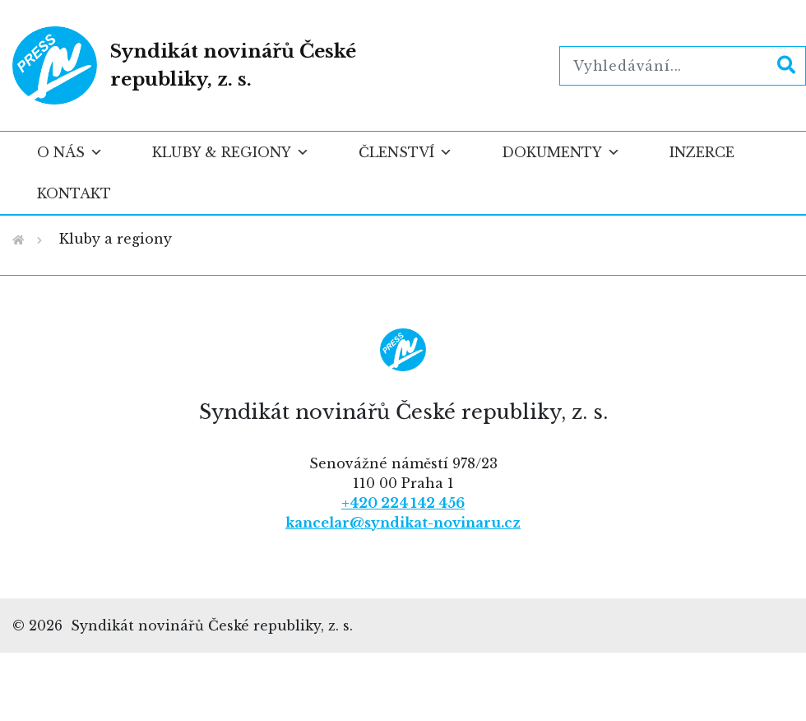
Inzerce (701, 152)
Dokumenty (561, 152)
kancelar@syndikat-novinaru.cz (403, 522)
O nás (70, 152)
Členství (405, 152)
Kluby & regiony (230, 152)
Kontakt (74, 193)
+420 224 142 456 (403, 503)
